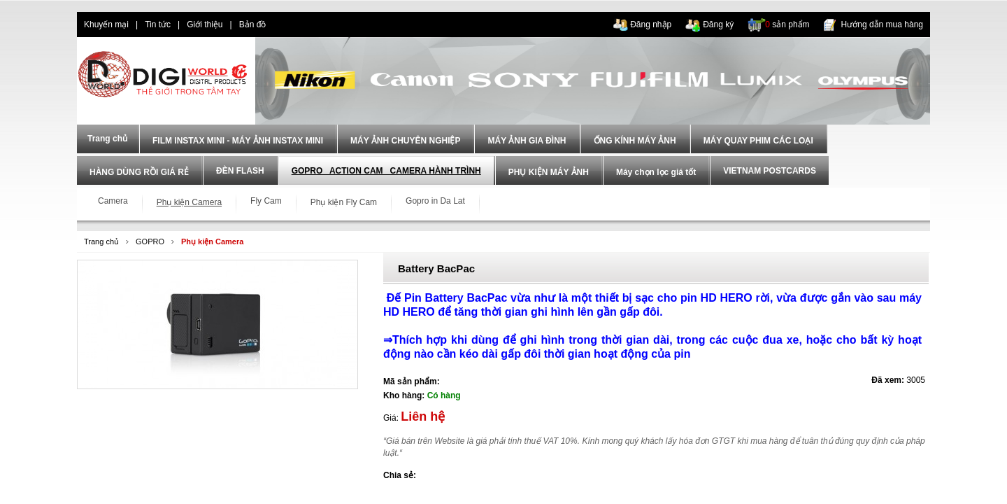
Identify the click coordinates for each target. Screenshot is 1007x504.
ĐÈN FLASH (240, 171)
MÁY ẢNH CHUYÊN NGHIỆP (405, 141)
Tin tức (158, 24)
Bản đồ (252, 24)
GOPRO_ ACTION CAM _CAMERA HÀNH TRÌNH (386, 171)
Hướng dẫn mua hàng (882, 24)
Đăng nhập (650, 24)
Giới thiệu (204, 24)
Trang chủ (101, 241)
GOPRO (150, 241)
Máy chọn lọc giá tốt (656, 172)
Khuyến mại (106, 24)
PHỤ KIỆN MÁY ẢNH (548, 172)
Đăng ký (718, 24)
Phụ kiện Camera (212, 241)
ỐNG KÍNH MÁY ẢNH (635, 141)
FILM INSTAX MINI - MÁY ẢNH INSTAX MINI (237, 141)
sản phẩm (787, 24)
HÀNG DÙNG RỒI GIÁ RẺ (139, 172)
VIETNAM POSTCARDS (769, 171)
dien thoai (298, 24)
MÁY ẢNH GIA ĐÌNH (526, 141)
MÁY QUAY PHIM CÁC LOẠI (758, 141)
